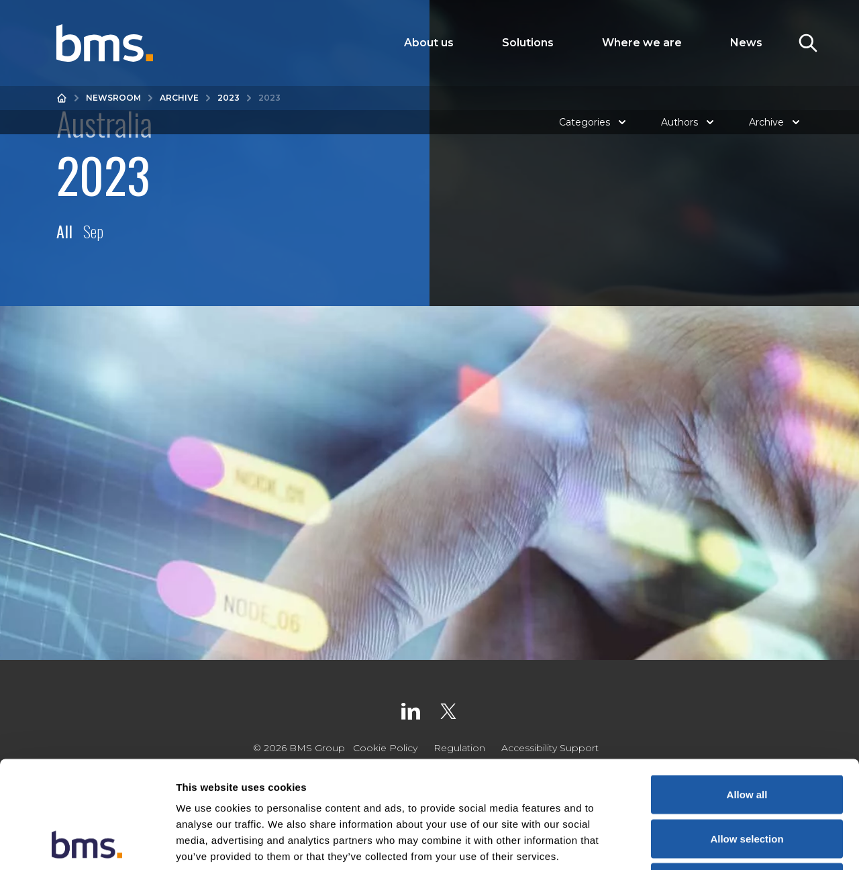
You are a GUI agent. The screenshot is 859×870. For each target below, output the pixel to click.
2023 (228, 98)
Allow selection (746, 738)
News (746, 42)
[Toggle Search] (808, 43)
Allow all (747, 693)
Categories (594, 122)
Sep (93, 231)
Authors (689, 122)
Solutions (528, 42)
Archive (179, 98)
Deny (747, 781)
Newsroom (113, 98)
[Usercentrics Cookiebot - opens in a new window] (87, 844)
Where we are (642, 42)
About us (429, 42)
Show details (704, 843)
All (64, 231)
